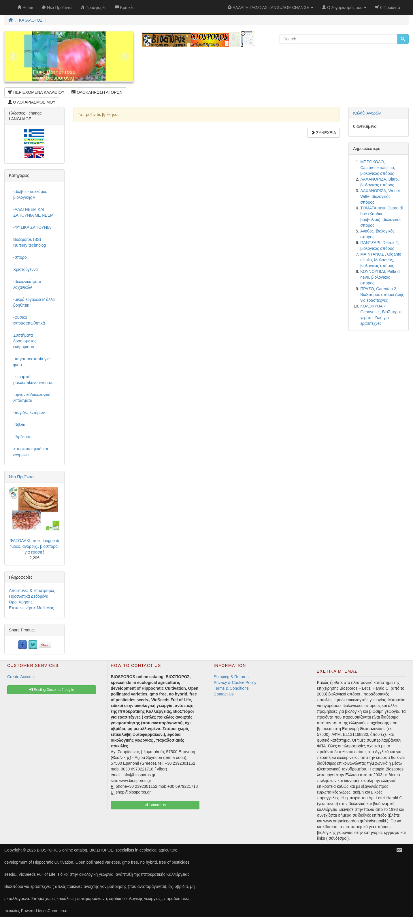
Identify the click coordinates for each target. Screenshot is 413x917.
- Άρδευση (22, 436)
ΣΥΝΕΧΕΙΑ (323, 132)
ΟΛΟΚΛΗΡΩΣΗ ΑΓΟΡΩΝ (96, 92)
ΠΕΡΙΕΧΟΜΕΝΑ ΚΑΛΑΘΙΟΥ (36, 92)
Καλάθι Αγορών (367, 113)
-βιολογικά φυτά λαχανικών (27, 284)
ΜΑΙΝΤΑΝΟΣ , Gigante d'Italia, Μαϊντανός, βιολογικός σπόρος (380, 260)
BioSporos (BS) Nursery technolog (29, 242)
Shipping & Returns (231, 676)
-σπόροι (20, 257)
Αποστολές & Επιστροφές (32, 590)
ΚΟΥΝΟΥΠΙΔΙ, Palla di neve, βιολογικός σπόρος (380, 277)
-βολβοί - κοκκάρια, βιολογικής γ (30, 194)
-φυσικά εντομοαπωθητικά (29, 320)
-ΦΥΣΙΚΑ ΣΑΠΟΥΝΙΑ (32, 227)
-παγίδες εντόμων (29, 412)
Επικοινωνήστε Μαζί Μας (31, 607)
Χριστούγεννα (25, 269)
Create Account (21, 676)
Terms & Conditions (231, 688)
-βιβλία (19, 424)
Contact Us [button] (155, 805)
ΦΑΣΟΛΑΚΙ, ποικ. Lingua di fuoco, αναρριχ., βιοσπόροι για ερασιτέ (34, 546)
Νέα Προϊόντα (21, 477)
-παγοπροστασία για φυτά (31, 362)
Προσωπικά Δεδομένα (28, 596)
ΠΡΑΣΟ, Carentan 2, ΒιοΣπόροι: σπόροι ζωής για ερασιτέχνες (382, 294)
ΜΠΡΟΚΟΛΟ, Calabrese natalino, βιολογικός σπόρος (377, 168)
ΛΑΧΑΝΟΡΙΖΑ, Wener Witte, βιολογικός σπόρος (380, 196)
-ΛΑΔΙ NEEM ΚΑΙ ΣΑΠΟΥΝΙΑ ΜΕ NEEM (33, 212)
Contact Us (224, 694)
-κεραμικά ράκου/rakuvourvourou (33, 379)
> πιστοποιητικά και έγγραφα (30, 452)
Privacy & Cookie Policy (235, 682)
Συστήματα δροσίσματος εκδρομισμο (24, 341)
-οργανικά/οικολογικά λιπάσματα (31, 397)
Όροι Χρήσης (21, 602)
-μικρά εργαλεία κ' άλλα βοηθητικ (34, 302)
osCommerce (55, 910)
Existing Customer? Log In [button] (51, 690)
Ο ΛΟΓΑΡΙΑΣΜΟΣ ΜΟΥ (31, 102)
